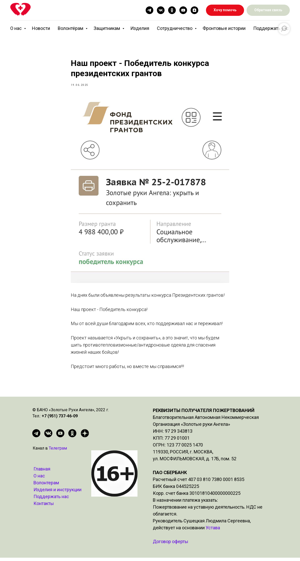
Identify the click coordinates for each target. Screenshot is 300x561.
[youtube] (183, 10)
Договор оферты (170, 544)
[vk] (161, 10)
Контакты (43, 506)
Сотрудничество (175, 28)
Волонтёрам (71, 28)
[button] (268, 10)
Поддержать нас (271, 28)
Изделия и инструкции (57, 493)
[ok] (172, 10)
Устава (213, 531)
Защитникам (107, 28)
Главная (41, 472)
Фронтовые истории (224, 28)
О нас (16, 28)
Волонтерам (46, 486)
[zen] (194, 10)
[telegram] (149, 10)
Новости (41, 28)
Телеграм (58, 451)
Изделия (139, 28)
